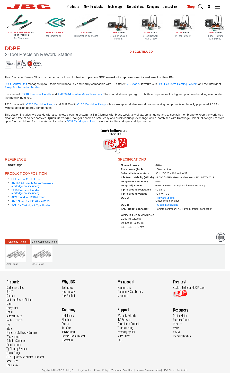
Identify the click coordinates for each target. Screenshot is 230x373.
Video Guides (124, 336)
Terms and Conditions (122, 370)
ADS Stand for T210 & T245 (28, 197)
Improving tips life (126, 332)
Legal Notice (85, 370)
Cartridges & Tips (15, 287)
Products (73, 6)
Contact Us (182, 370)
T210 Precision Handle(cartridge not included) (25, 192)
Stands (9, 328)
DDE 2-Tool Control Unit (25, 179)
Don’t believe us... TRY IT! (115, 132)
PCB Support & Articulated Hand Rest (25, 357)
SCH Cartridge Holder (81, 121)
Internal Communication (73, 336)
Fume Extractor (14, 344)
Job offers (66, 328)
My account (123, 295)
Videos (176, 332)
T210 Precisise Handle (36, 94)
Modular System (14, 320)
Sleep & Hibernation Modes (22, 87)
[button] (200, 6)
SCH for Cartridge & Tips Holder (30, 205)
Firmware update (165, 197)
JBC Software (124, 319)
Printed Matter (180, 315)
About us (66, 319)
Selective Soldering (16, 340)
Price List (177, 324)
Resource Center (181, 320)
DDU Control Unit (16, 84)
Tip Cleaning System (16, 348)
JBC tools (133, 84)
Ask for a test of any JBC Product (189, 287)
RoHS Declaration (182, 336)
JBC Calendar (68, 332)
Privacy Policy (101, 370)
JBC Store (169, 370)
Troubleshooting (125, 328)
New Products (93, 6)
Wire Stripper (13, 336)
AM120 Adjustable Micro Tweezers (80, 94)
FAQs (120, 340)
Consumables (13, 365)
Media (176, 328)
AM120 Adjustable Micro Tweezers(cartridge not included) (32, 185)
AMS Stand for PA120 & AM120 (30, 201)
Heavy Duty (12, 308)
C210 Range (38, 264)
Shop (191, 6)
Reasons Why (68, 291)
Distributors (135, 6)
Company (153, 6)
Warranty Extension (127, 315)
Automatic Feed (14, 316)
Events (65, 323)
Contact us (170, 6)
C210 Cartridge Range (40, 104)
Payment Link (124, 287)
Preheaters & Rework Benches (21, 332)
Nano (9, 303)
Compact (10, 295)
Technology (115, 6)
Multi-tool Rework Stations (19, 299)
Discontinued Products (129, 323)
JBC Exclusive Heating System (177, 84)
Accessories (12, 361)
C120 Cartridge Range (91, 104)
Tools (8, 324)
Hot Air (9, 312)
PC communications (166, 204)
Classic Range (13, 353)
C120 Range (12, 264)
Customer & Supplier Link (130, 291)
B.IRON (10, 291)
